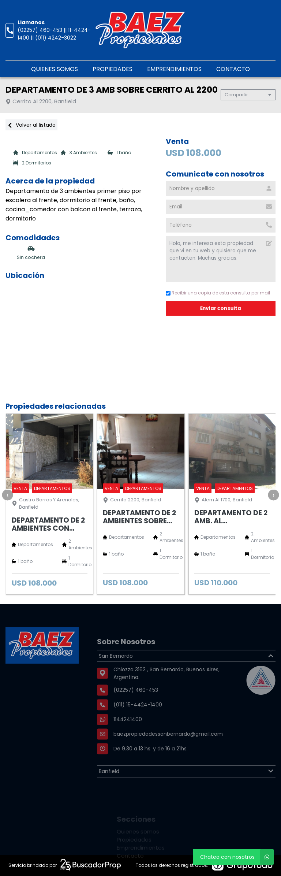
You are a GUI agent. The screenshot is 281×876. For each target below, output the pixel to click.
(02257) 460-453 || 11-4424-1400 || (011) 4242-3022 (54, 33)
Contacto (233, 69)
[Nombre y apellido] (221, 188)
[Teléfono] (221, 225)
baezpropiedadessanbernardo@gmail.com (168, 752)
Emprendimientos (174, 69)
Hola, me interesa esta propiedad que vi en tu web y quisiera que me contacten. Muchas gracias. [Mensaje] (221, 259)
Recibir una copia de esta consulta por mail (218, 293)
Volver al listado (31, 125)
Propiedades (112, 69)
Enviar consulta (220, 308)
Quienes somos (54, 69)
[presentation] (7, 494)
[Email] (221, 207)
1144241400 (127, 737)
